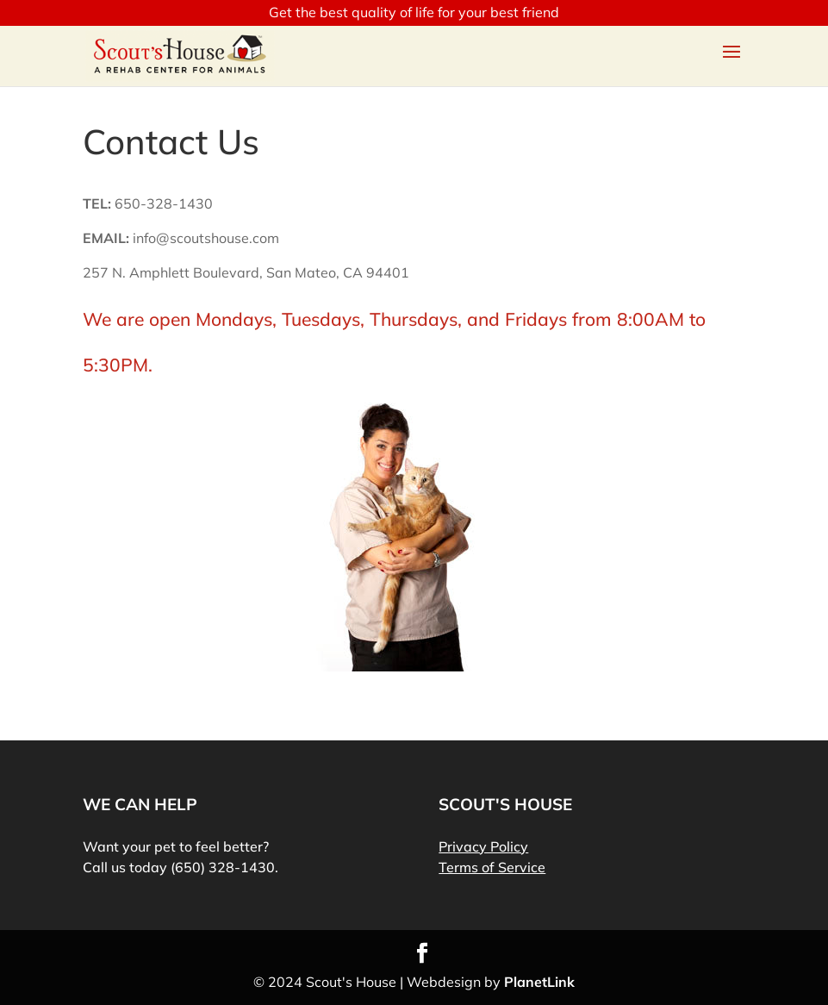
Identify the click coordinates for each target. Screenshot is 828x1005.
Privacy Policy (483, 846)
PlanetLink (539, 981)
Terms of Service (492, 867)
